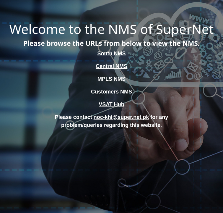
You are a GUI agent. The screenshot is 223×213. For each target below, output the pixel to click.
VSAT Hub (111, 104)
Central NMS (111, 66)
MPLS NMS (111, 79)
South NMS (111, 54)
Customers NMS (111, 92)
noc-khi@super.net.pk (121, 117)
